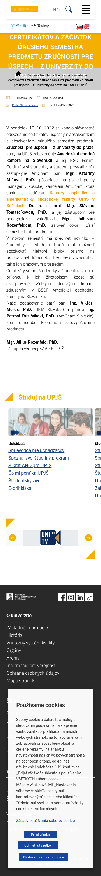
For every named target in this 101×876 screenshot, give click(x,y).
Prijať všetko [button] (40, 834)
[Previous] (12, 537)
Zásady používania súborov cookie (45, 820)
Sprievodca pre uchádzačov (36, 450)
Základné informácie (27, 627)
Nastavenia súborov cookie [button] (43, 857)
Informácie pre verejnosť (31, 665)
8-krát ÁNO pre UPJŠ (29, 465)
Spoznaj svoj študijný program (38, 457)
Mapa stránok (20, 680)
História (14, 635)
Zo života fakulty (38, 75)
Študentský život (25, 480)
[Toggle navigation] (88, 9)
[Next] (88, 537)
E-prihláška (19, 488)
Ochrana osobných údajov (32, 673)
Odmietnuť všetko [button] (37, 845)
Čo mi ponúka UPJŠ (28, 473)
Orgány (13, 650)
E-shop (43, 25)
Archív (12, 657)
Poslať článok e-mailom (25, 105)
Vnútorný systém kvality (30, 642)
